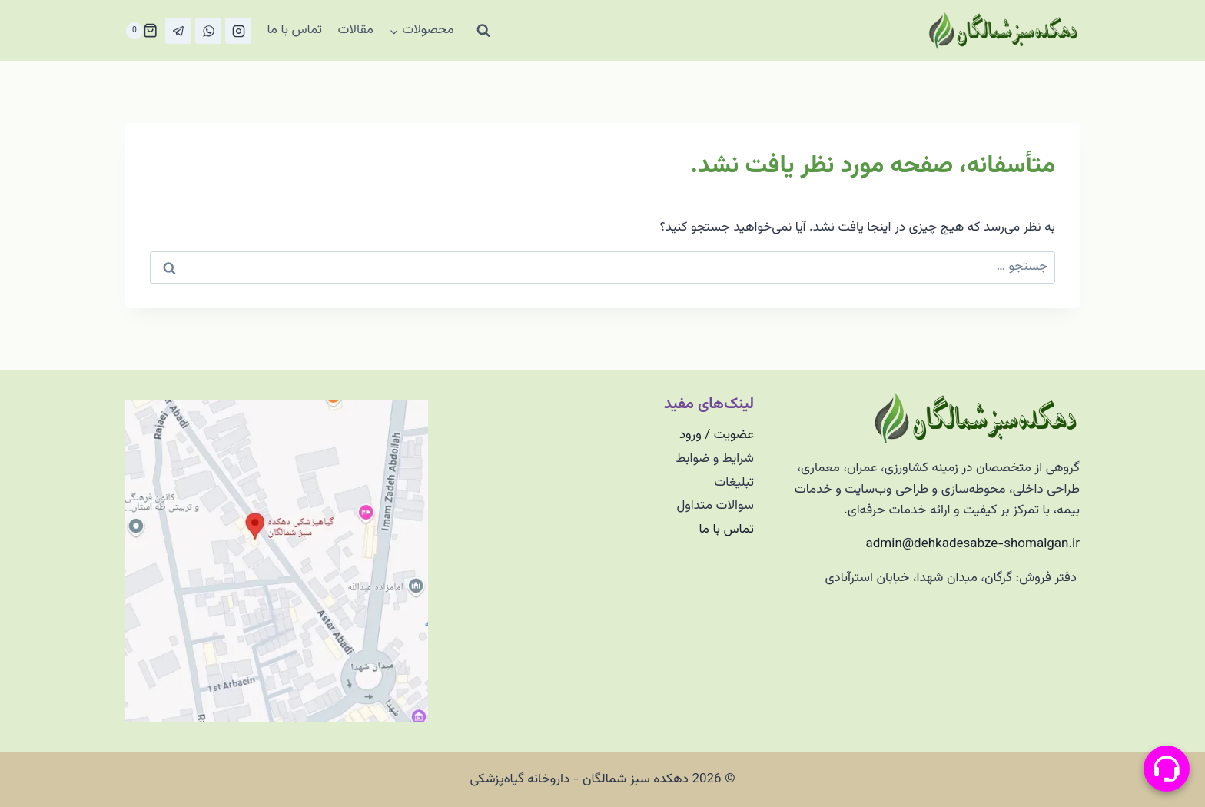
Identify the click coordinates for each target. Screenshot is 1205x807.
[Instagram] (238, 31)
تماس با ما (294, 30)
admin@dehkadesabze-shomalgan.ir (973, 544)
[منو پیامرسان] (1167, 769)
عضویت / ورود (716, 435)
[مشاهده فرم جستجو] (483, 31)
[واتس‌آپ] (208, 31)
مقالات (355, 30)
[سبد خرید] (141, 30)
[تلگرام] (178, 31)
